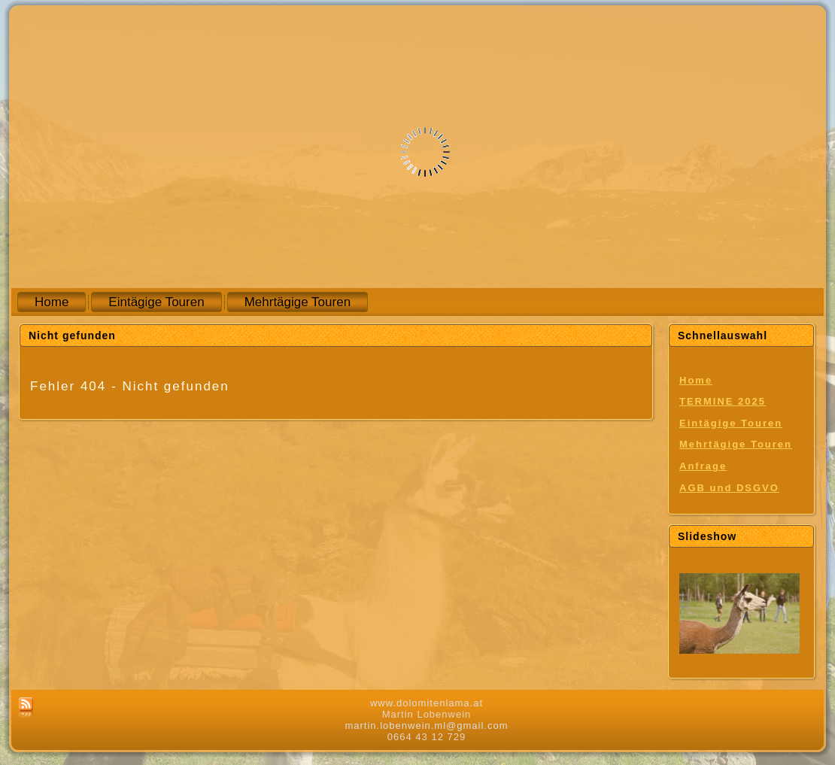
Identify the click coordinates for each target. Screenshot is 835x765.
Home (695, 380)
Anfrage (703, 466)
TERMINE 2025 (722, 401)
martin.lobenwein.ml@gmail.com (426, 725)
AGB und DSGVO (729, 487)
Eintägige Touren (730, 423)
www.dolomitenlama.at (426, 703)
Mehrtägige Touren (735, 444)
